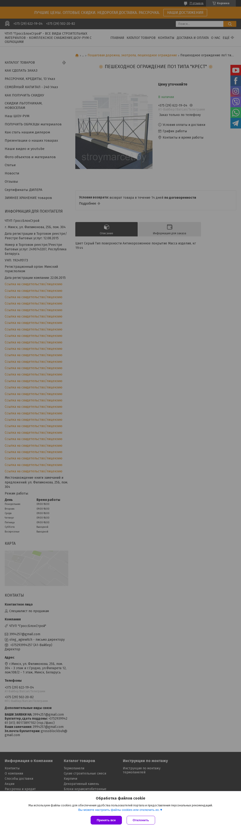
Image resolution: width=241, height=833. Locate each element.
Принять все (106, 820)
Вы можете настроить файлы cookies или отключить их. (119, 810)
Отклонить (141, 820)
